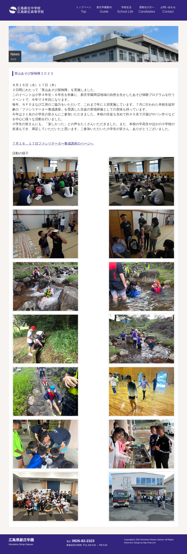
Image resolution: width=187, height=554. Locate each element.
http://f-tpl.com (149, 543)
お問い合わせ (168, 9)
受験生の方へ (147, 9)
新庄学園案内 (104, 9)
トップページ (83, 9)
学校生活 (125, 9)
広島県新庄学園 (21, 542)
